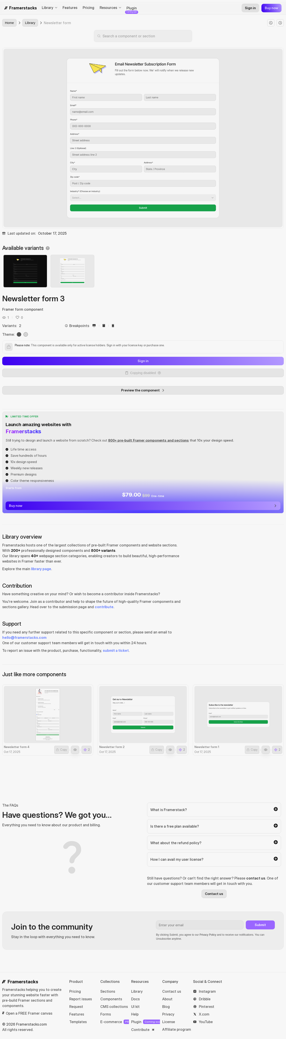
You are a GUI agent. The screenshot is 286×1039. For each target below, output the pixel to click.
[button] (17, 317)
